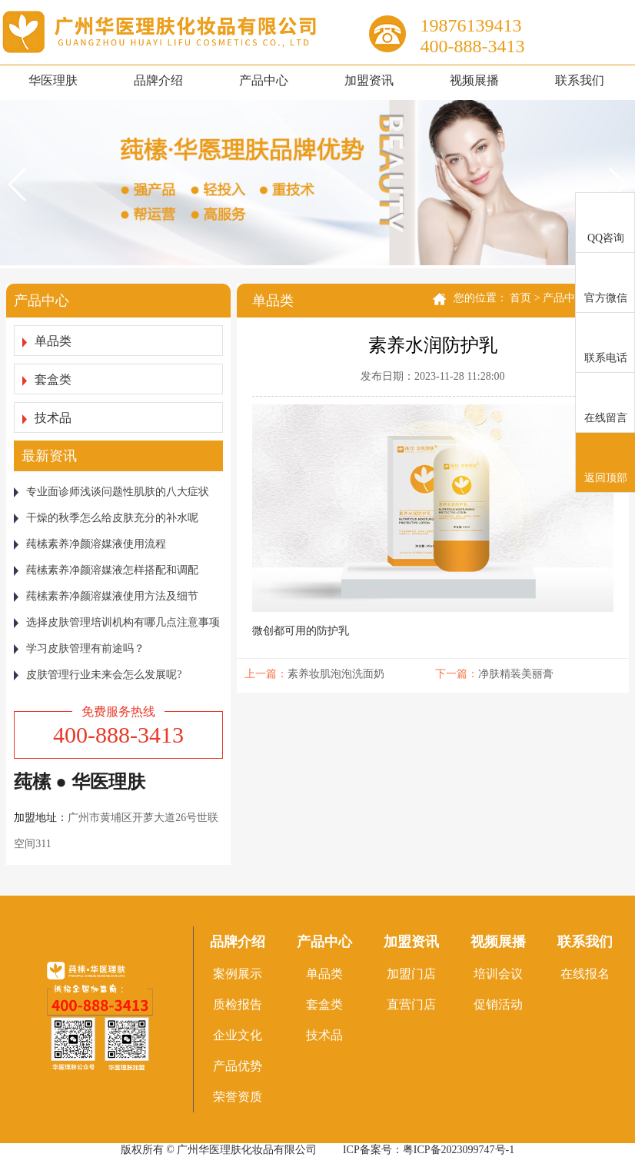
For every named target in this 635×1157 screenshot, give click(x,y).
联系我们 (579, 80)
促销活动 (498, 1004)
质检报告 (237, 1004)
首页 (520, 298)
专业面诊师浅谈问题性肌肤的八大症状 (111, 491)
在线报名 (585, 973)
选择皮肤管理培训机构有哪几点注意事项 (117, 622)
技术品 (46, 417)
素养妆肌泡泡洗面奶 (336, 674)
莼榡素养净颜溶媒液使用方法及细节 (106, 596)
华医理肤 (53, 80)
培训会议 (498, 973)
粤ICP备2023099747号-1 (458, 1149)
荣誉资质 (237, 1096)
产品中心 (263, 80)
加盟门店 (411, 973)
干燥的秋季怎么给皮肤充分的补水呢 (106, 518)
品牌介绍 (158, 80)
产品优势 (237, 1065)
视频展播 (474, 80)
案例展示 (237, 973)
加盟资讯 (369, 80)
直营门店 (411, 1004)
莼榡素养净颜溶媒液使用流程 (90, 544)
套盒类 (46, 379)
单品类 (46, 340)
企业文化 (237, 1035)
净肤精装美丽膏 (516, 674)
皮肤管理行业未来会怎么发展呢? (97, 674)
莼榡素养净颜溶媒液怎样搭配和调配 (106, 570)
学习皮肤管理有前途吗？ (79, 648)
